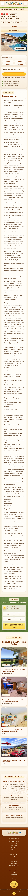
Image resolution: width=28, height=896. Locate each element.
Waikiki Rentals (14, 857)
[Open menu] (3, 3)
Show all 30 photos (20, 48)
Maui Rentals (14, 845)
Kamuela (22, 9)
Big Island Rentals (14, 849)
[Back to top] (14, 893)
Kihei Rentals (14, 861)
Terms (14, 876)
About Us (14, 872)
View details (14, 26)
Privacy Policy (14, 874)
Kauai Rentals (14, 847)
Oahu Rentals (14, 843)
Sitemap (14, 879)
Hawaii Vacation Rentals (6, 9)
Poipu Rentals (14, 863)
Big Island (16, 9)
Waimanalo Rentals (14, 859)
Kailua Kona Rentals (14, 865)
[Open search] (25, 3)
